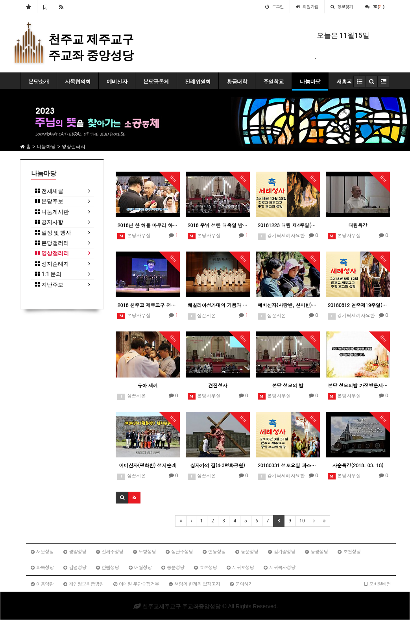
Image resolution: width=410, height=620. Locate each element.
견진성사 (217, 385)
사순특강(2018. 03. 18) (357, 465)
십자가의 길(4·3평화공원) (217, 465)
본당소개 (38, 81)
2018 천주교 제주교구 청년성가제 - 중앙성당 (148, 305)
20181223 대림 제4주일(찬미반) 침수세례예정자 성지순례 (288, 225)
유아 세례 (147, 385)
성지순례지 (52, 264)
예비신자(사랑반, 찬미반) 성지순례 (288, 305)
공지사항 (49, 222)
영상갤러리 (52, 253)
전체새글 (49, 191)
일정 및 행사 (53, 233)
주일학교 (273, 81)
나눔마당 (310, 81)
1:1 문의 (48, 274)
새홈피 (344, 81)
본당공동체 (156, 81)
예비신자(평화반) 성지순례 (147, 465)
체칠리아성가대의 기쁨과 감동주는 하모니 (218, 305)
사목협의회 (77, 81)
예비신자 (117, 81)
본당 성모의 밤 (287, 385)
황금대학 (237, 81)
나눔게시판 (52, 212)
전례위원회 (198, 81)
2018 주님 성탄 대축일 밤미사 (218, 225)
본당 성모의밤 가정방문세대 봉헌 (358, 385)
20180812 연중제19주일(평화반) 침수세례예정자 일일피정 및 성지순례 (358, 305)
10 (302, 521)
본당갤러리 (52, 243)
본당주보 (49, 201)
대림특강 (357, 225)
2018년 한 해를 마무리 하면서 (148, 225)
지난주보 (49, 285)
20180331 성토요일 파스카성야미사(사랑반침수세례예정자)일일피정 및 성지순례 (288, 465)
